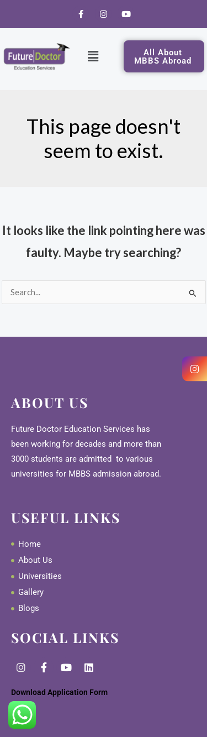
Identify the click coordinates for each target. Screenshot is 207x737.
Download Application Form (59, 692)
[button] (93, 56)
